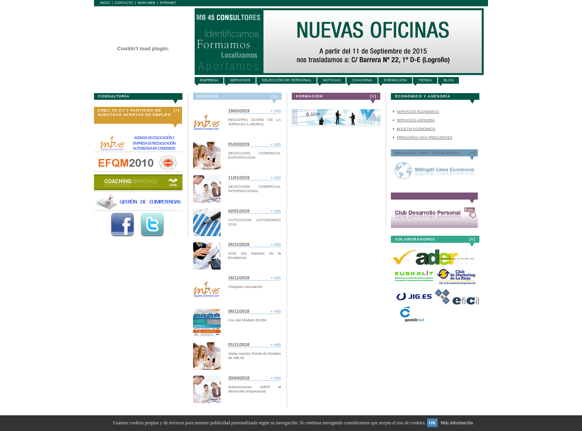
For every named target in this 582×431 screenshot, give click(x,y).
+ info (276, 110)
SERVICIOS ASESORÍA (416, 120)
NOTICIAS (332, 80)
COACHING (362, 80)
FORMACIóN (395, 80)
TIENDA (425, 80)
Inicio (105, 3)
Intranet (168, 3)
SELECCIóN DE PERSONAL (286, 80)
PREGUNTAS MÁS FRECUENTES (424, 137)
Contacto (124, 3)
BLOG (449, 80)
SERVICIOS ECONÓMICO (418, 112)
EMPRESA (209, 80)
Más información (457, 422)
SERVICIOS (240, 80)
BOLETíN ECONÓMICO (416, 129)
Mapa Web (146, 3)
